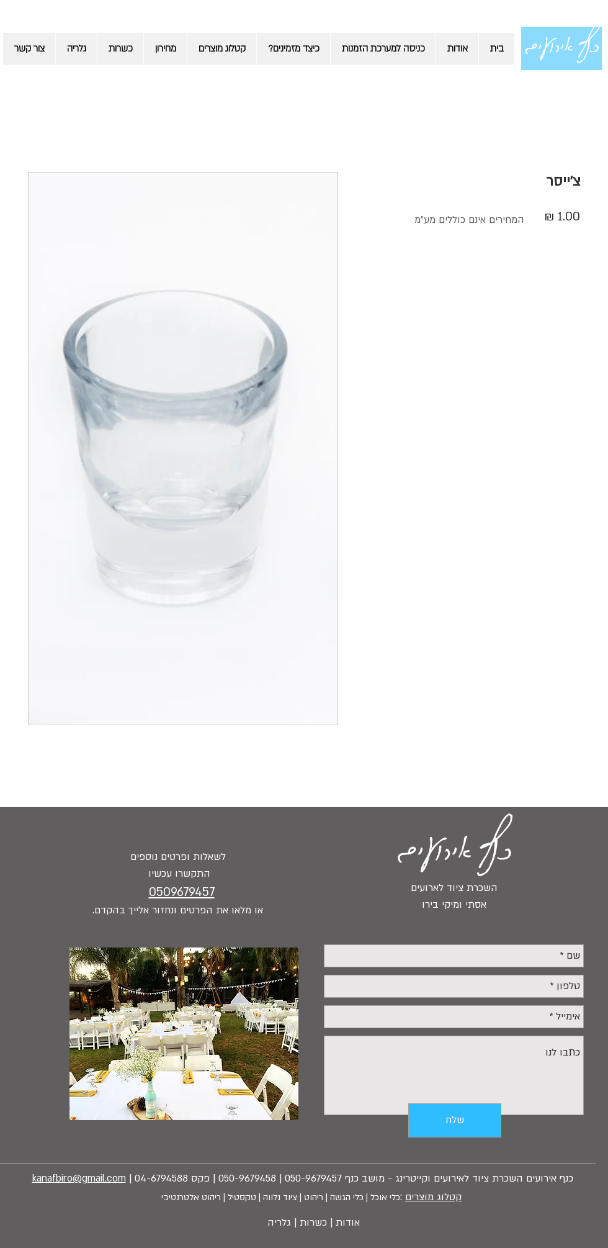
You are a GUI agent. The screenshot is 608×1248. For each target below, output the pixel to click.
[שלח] (454, 1120)
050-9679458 (247, 1178)
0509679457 (182, 892)
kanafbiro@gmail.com (79, 1178)
